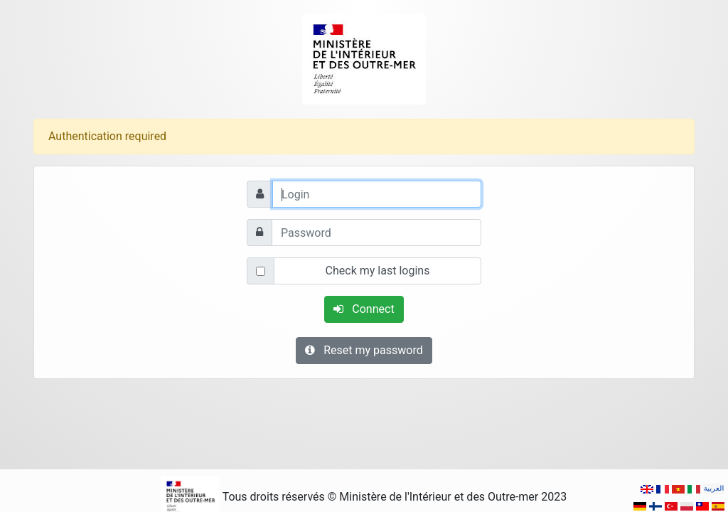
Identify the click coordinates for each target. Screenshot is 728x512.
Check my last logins (378, 270)
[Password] (376, 232)
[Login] (376, 194)
